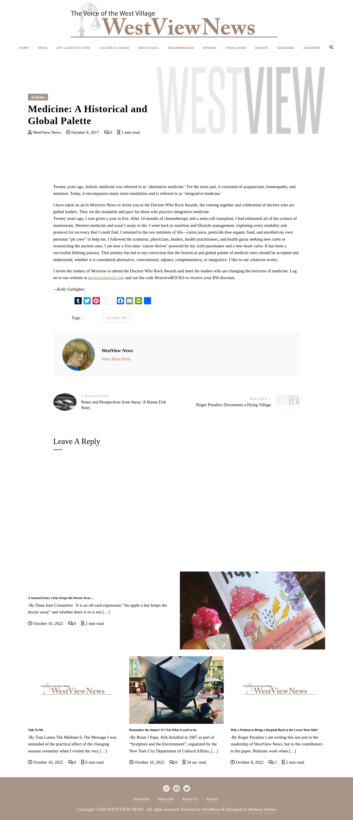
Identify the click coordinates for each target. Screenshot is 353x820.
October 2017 (117, 317)
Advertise (141, 799)
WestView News (45, 132)
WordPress (211, 809)
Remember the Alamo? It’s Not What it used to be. (163, 730)
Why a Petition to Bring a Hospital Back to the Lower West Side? (274, 730)
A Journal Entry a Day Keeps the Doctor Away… (61, 598)
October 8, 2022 (248, 762)
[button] (331, 48)
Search (212, 799)
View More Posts (116, 359)
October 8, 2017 (83, 132)
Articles (38, 97)
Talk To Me (35, 730)
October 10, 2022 (46, 623)
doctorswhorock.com (106, 277)
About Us (190, 799)
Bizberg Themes (262, 809)
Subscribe (165, 799)
